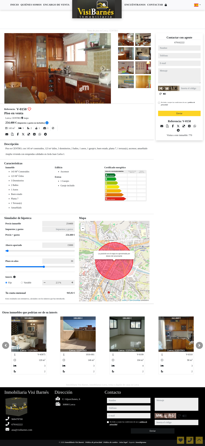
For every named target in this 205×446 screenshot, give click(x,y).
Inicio (14, 4)
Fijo (10, 282)
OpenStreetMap (134, 300)
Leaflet (124, 300)
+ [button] (83, 225)
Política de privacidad (93, 442)
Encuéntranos (135, 4)
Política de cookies (110, 442)
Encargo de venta (56, 4)
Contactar (155, 4)
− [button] (83, 229)
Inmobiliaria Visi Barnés (74, 442)
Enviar (179, 113)
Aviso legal (123, 442)
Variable (27, 282)
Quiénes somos (31, 4)
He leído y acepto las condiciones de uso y (178, 103)
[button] (5, 345)
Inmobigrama (141, 442)
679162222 (179, 42)
